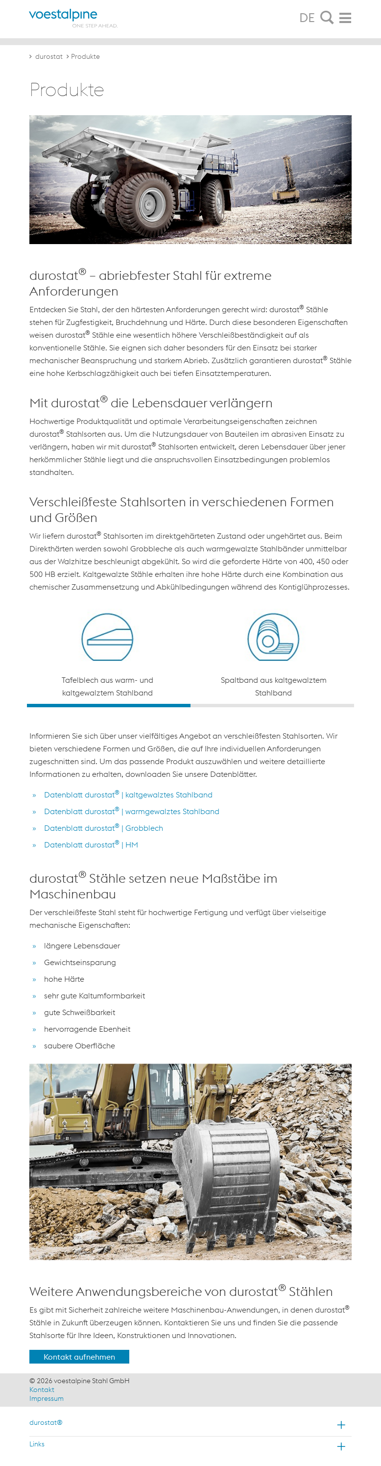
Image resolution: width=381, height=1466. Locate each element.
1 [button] (108, 705)
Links (37, 1444)
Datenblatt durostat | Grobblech (103, 828)
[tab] (327, 18)
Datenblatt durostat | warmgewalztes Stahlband (131, 811)
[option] (107, 654)
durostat (49, 56)
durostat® (46, 1422)
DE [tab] (307, 17)
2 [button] (272, 705)
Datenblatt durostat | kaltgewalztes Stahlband (128, 794)
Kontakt (41, 1389)
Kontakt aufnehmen (79, 1357)
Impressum (46, 1398)
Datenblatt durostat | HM (91, 844)
